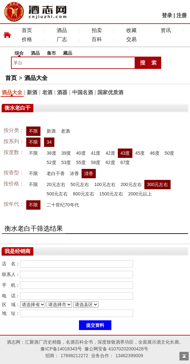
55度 (81, 162)
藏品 (67, 53)
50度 (169, 153)
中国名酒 (82, 92)
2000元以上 (140, 193)
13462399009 (129, 355)
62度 (110, 162)
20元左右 (56, 184)
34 (49, 142)
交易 (131, 39)
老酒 (47, 92)
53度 (66, 162)
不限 (33, 131)
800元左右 (83, 193)
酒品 (62, 30)
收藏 (131, 30)
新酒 (32, 92)
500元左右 (57, 193)
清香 (88, 173)
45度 (140, 153)
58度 (96, 162)
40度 (81, 153)
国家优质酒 (110, 92)
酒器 (62, 92)
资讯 (166, 30)
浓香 (74, 173)
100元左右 (104, 184)
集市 (51, 53)
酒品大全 (36, 78)
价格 (27, 39)
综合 (19, 53)
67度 (125, 162)
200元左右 (131, 184)
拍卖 (97, 30)
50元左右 (80, 184)
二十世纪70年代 (63, 204)
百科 (97, 39)
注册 (181, 15)
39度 (66, 153)
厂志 (62, 39)
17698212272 (74, 355)
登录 (167, 15)
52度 (51, 162)
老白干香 (56, 173)
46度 (155, 153)
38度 (51, 153)
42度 (110, 153)
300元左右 (157, 184)
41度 (96, 153)
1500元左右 (111, 193)
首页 (27, 30)
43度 (125, 153)
